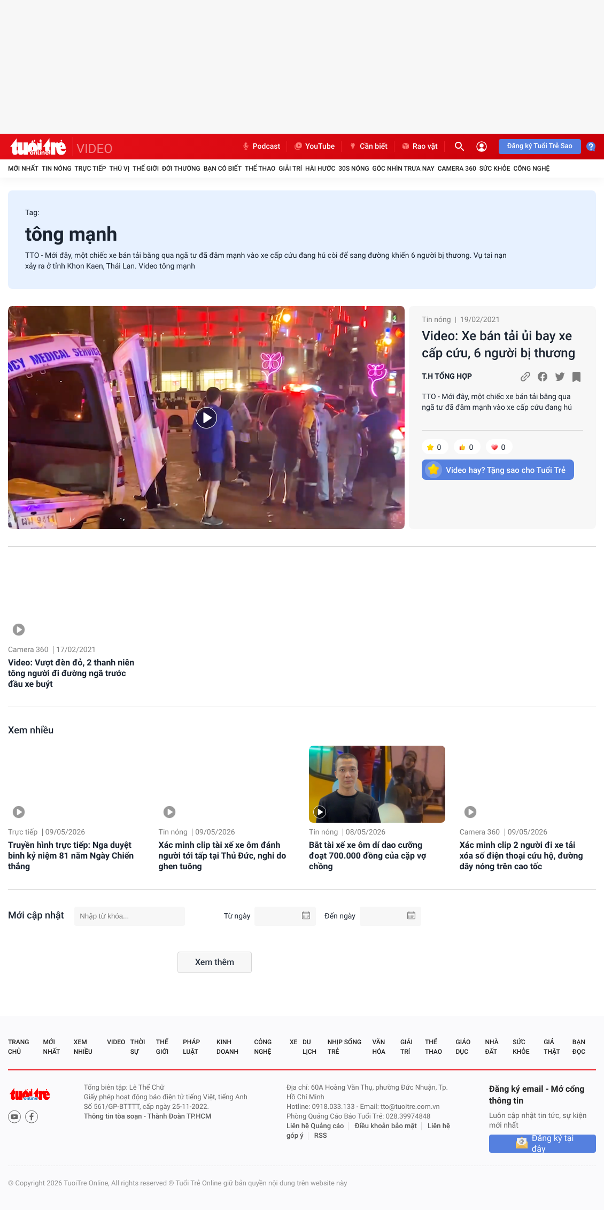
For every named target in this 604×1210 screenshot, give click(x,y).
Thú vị (119, 168)
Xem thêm (214, 962)
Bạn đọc (578, 1046)
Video (116, 1042)
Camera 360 (457, 168)
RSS (320, 1136)
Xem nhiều (30, 730)
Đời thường (181, 168)
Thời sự (137, 1046)
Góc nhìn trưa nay (404, 168)
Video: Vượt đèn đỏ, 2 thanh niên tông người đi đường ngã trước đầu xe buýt (71, 673)
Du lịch (309, 1046)
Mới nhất (23, 168)
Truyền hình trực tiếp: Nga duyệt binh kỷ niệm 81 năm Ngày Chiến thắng (71, 855)
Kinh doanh (227, 1046)
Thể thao (260, 168)
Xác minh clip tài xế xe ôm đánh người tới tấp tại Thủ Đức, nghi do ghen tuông (222, 855)
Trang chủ (18, 1046)
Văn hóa (378, 1046)
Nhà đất (491, 1046)
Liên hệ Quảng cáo (315, 1126)
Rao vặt (419, 146)
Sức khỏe (494, 168)
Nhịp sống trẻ (344, 1046)
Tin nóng (57, 168)
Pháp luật (191, 1046)
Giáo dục (463, 1046)
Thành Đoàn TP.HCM (179, 1117)
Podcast (261, 146)
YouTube (314, 146)
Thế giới (146, 168)
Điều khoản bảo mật (386, 1126)
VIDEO (94, 148)
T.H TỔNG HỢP (447, 376)
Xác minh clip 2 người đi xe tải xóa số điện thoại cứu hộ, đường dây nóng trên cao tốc (521, 855)
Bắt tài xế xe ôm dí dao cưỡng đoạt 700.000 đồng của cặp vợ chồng (367, 855)
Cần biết (368, 146)
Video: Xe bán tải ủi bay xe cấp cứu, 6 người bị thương (498, 344)
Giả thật (552, 1046)
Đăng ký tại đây (553, 1144)
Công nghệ (531, 168)
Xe (293, 1042)
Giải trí (290, 168)
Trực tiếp (90, 168)
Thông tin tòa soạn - (116, 1117)
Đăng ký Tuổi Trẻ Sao (539, 146)
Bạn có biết (223, 168)
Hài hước (320, 168)
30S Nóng (353, 168)
